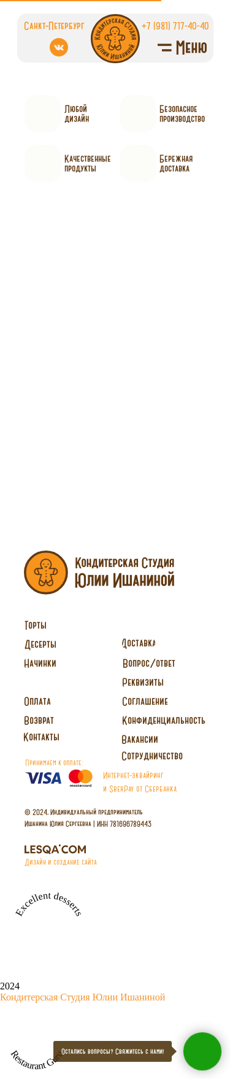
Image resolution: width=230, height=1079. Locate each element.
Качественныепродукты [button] (87, 163)
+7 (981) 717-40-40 (175, 25)
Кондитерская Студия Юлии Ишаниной (82, 997)
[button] (152, 756)
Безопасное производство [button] (182, 113)
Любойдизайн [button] (76, 113)
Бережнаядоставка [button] (176, 163)
